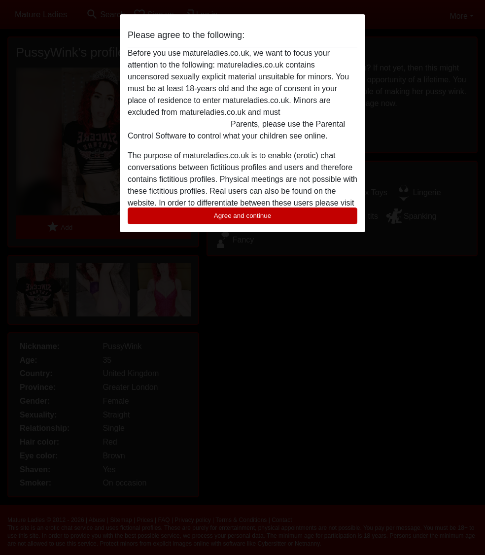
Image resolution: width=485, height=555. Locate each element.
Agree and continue (242, 215)
